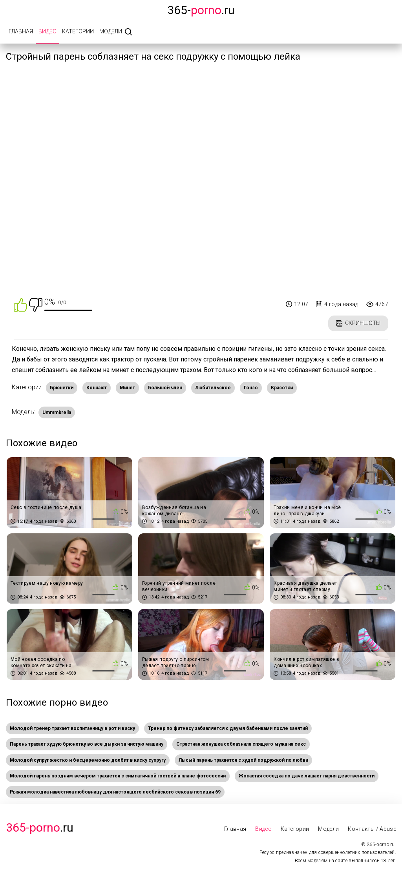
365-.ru (201, 10)
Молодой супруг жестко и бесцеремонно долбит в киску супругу (88, 760)
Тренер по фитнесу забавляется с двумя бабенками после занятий (228, 728)
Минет (127, 387)
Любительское (213, 387)
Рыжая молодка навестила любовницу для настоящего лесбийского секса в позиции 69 (115, 792)
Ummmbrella (56, 412)
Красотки (282, 387)
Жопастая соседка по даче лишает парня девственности (307, 776)
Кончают (96, 387)
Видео (47, 31)
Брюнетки (61, 387)
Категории (78, 31)
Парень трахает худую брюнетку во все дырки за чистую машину (86, 744)
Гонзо (251, 387)
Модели (110, 31)
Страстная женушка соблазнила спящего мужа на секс (241, 744)
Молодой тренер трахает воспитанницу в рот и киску (72, 728)
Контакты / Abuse (372, 829)
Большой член (165, 387)
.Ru (39, 827)
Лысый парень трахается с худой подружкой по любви (243, 760)
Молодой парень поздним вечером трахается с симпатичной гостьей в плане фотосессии (118, 776)
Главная (21, 31)
